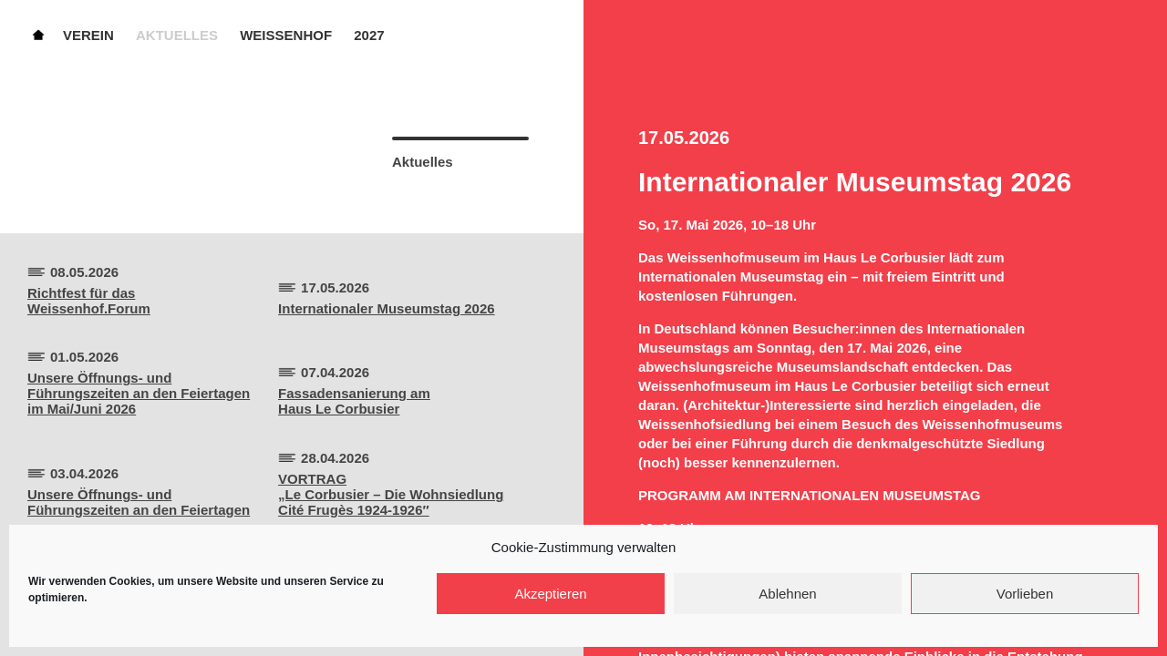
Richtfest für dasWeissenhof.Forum (88, 300)
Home (38, 33)
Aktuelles (177, 35)
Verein (88, 35)
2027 (369, 35)
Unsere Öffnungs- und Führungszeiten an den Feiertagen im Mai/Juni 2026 (138, 393)
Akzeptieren (550, 593)
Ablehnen (787, 593)
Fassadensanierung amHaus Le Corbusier (354, 400)
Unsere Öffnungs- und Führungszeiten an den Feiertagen (138, 502)
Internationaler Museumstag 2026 (386, 308)
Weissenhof (286, 35)
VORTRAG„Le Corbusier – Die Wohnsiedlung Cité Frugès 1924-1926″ (390, 494)
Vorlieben (1025, 593)
